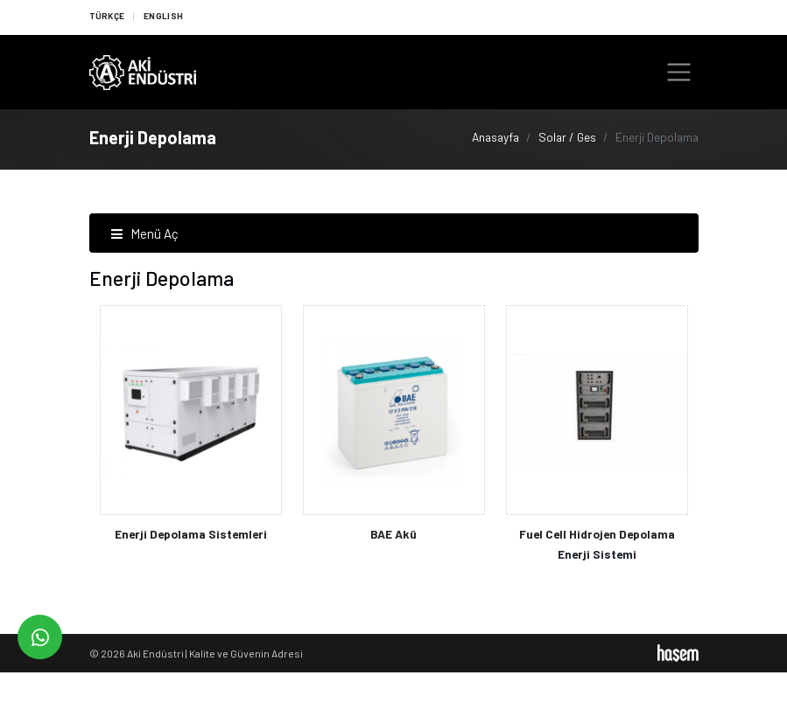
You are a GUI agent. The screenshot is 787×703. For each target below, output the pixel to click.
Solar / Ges (567, 136)
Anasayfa (495, 136)
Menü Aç (144, 233)
